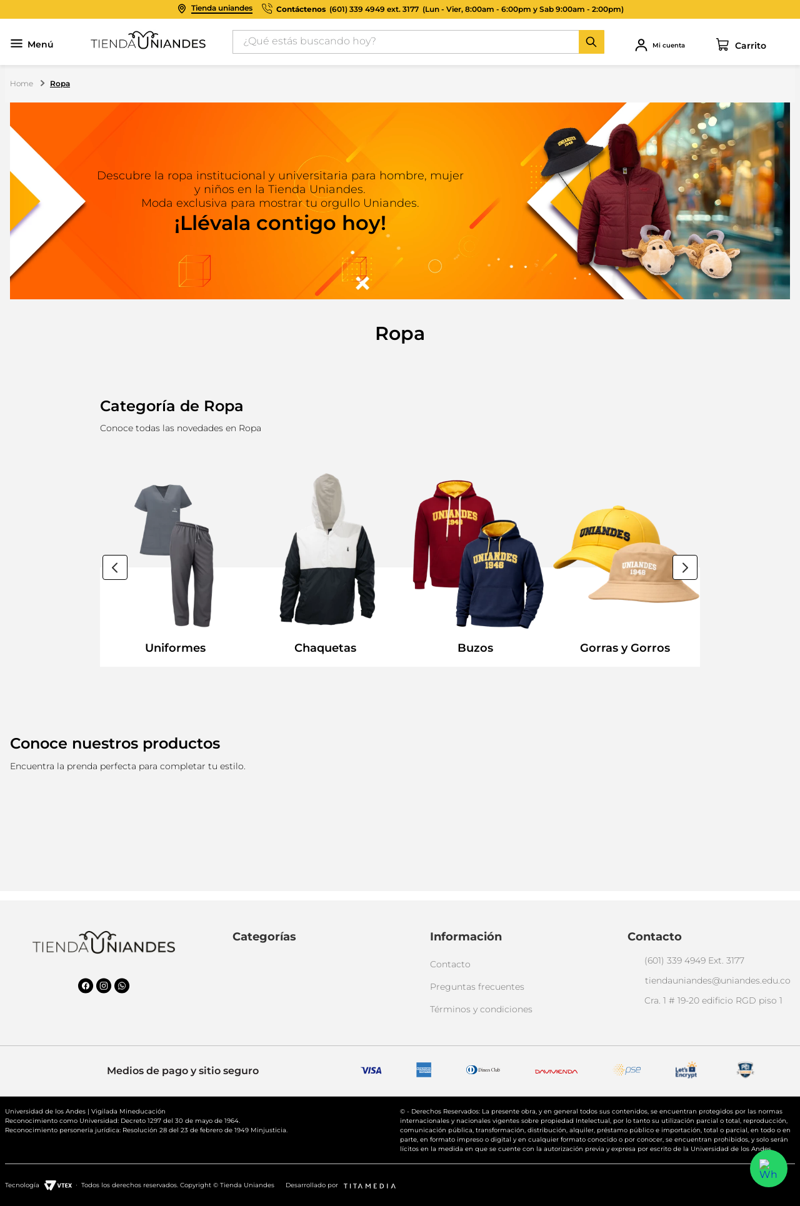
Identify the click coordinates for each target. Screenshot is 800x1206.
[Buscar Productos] (591, 42)
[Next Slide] (685, 567)
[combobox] (418, 42)
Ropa (60, 83)
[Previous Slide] (115, 567)
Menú (32, 44)
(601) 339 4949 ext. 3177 (374, 9)
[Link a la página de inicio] (23, 83)
